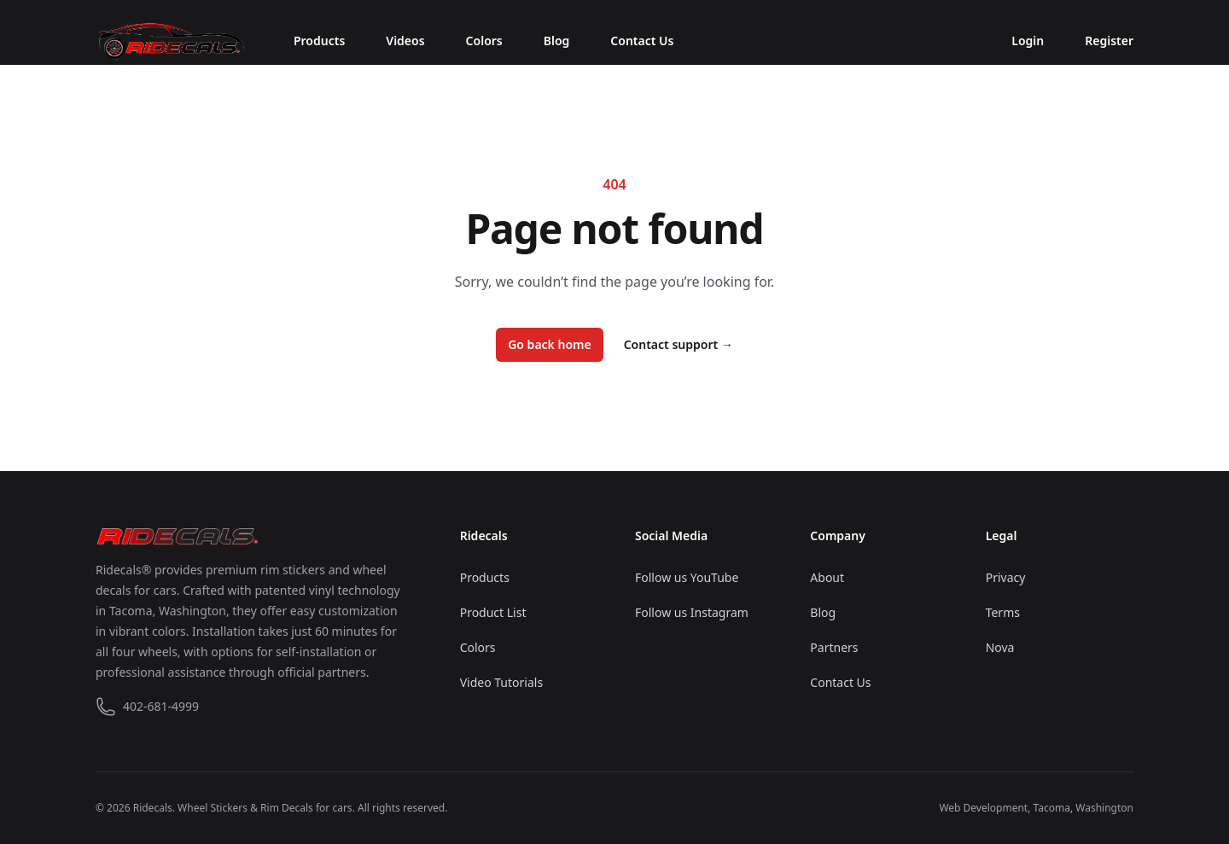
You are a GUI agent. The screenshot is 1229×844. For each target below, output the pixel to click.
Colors (484, 40)
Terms (1003, 612)
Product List (493, 612)
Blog (557, 40)
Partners (834, 647)
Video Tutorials (501, 682)
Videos (405, 40)
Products (319, 40)
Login (1027, 40)
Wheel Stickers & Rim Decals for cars (265, 807)
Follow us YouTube (686, 577)
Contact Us (641, 40)
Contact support (678, 344)
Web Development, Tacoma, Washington (1036, 807)
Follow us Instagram (691, 612)
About (827, 577)
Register (1109, 40)
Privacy (1006, 577)
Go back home (549, 344)
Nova (1000, 647)
